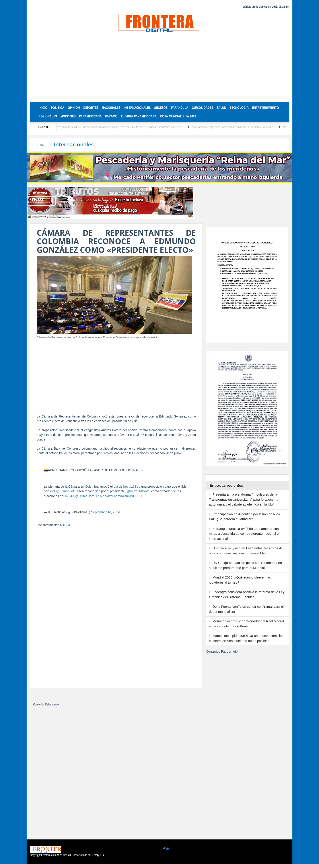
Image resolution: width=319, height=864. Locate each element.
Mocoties (68, 116)
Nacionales (111, 107)
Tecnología (239, 107)
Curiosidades (202, 107)
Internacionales (137, 107)
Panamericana (90, 116)
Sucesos (160, 107)
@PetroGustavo (138, 491)
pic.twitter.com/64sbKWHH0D (121, 496)
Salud (221, 107)
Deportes (90, 107)
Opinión (74, 107)
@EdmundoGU (67, 491)
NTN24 (65, 525)
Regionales (48, 116)
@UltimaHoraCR (87, 496)
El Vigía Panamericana (139, 116)
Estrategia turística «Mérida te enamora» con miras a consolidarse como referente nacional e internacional (244, 533)
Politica (57, 107)
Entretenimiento (265, 107)
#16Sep (134, 486)
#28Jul (69, 496)
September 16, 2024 (105, 512)
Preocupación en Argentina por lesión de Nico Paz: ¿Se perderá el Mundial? (239, 126)
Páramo (111, 116)
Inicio (44, 107)
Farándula (179, 107)
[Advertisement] (159, 69)
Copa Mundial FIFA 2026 (178, 116)
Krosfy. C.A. (98, 855)
